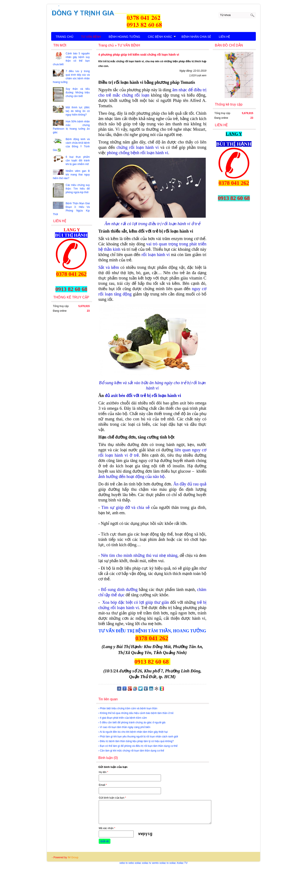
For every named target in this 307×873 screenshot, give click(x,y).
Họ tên (103, 772)
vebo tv (123, 862)
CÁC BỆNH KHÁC (162, 36)
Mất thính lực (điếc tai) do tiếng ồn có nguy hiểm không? (78, 111)
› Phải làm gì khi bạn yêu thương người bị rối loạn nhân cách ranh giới (138, 736)
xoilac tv (146, 862)
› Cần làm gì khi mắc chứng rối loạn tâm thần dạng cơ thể (131, 750)
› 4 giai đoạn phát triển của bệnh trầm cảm (122, 717)
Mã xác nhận (107, 828)
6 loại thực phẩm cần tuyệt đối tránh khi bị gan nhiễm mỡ (78, 160)
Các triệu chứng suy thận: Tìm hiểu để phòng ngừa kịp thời (78, 189)
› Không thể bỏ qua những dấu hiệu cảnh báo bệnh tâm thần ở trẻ (136, 713)
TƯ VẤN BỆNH (91, 36)
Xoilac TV (182, 862)
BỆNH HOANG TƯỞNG (124, 36)
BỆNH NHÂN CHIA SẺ (196, 36)
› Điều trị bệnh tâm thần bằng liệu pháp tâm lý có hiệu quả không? (136, 741)
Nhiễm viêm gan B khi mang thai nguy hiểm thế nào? (71, 174)
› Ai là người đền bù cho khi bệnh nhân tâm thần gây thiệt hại (133, 731)
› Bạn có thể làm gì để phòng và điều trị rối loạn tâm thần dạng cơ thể (138, 745)
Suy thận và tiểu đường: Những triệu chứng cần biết (78, 92)
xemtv (155, 862)
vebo (131, 862)
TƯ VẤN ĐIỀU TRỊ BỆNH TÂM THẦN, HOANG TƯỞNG (152, 630)
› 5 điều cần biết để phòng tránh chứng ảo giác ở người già (131, 722)
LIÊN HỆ (224, 36)
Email (103, 784)
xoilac (138, 862)
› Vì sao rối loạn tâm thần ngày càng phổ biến (124, 727)
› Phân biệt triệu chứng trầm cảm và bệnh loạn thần (127, 708)
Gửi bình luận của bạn (112, 797)
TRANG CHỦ (64, 36)
